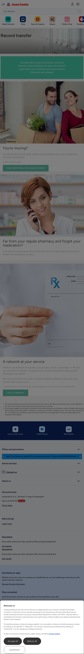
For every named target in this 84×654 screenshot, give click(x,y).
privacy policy (54, 634)
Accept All (13, 641)
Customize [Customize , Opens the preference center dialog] (14, 649)
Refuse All (32, 641)
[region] (42, 627)
